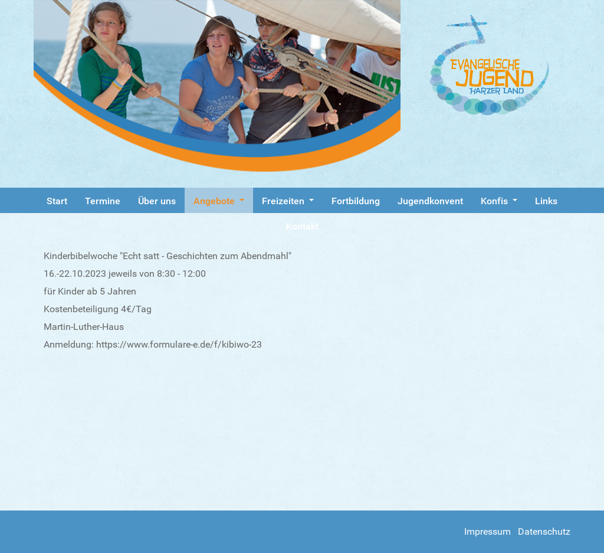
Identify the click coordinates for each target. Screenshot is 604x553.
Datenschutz (544, 531)
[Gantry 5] (500, 65)
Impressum (487, 531)
